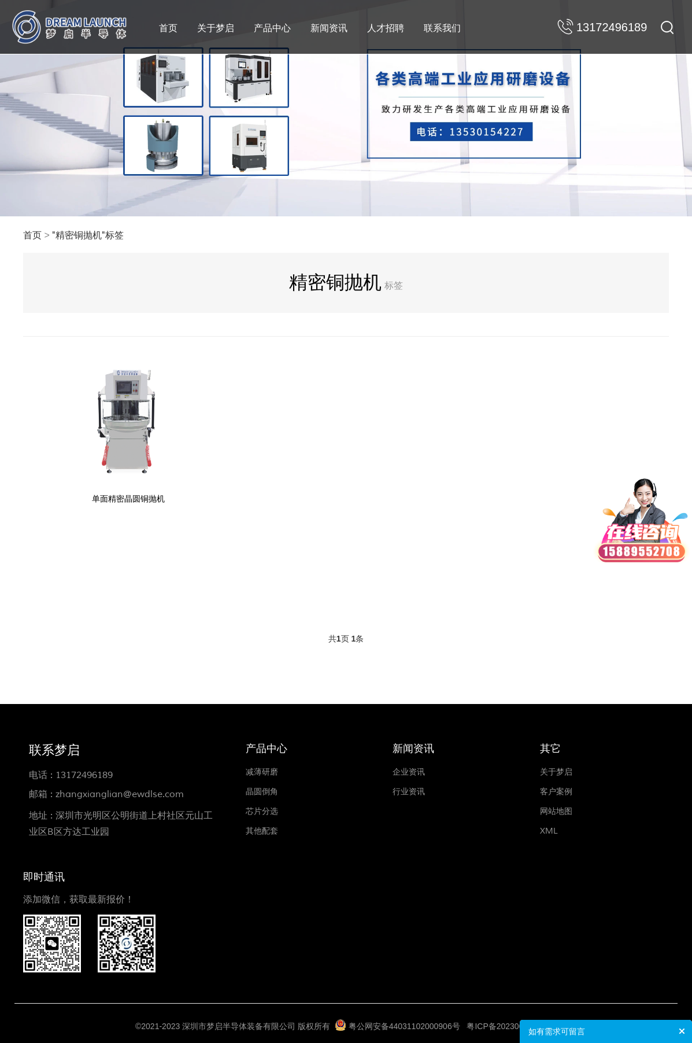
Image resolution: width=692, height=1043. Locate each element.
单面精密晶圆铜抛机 (128, 499)
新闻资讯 (328, 28)
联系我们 (442, 28)
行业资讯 (409, 792)
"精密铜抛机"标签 (88, 235)
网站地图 (556, 811)
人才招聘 (385, 28)
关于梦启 (215, 28)
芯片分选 (262, 811)
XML (549, 831)
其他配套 (262, 831)
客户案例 (556, 792)
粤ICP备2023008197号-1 (512, 1026)
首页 (168, 28)
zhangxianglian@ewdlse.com (119, 794)
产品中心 (272, 28)
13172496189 (84, 775)
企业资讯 (409, 772)
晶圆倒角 (262, 792)
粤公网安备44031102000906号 (404, 1026)
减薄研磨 (262, 772)
